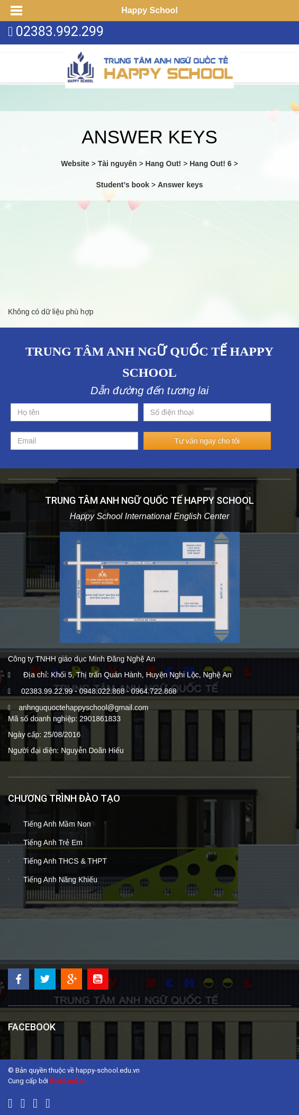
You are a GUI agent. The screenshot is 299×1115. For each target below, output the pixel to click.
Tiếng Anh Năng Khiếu (60, 879)
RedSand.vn (68, 1081)
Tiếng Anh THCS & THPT (65, 861)
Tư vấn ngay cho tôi (207, 441)
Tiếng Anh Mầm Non (57, 824)
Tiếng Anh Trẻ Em (53, 842)
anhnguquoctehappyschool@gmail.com (83, 707)
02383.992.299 (60, 31)
